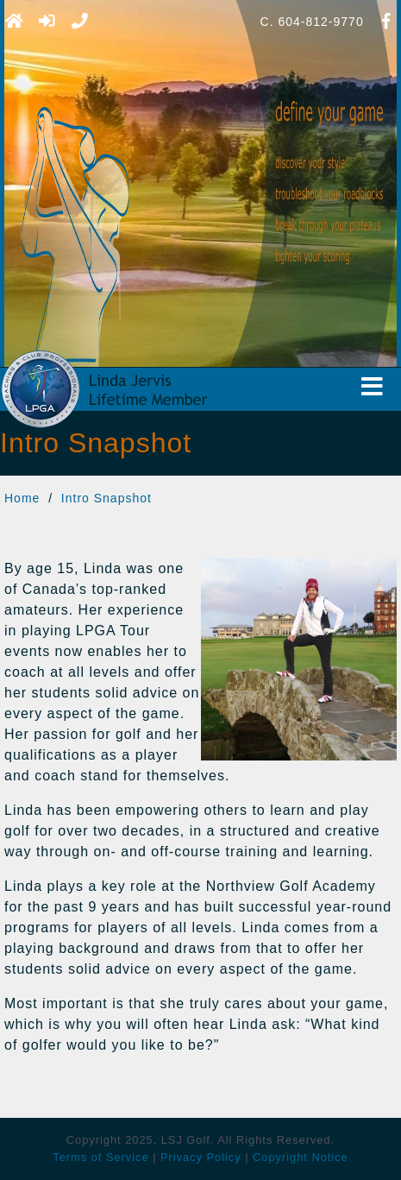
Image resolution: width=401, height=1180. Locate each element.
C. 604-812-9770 (312, 21)
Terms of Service (100, 1157)
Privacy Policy (200, 1157)
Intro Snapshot (106, 498)
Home (22, 498)
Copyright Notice (300, 1157)
